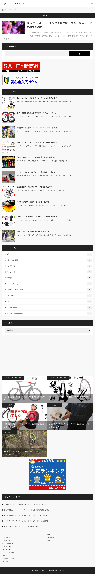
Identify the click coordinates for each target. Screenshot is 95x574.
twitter (49, 541)
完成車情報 (48, 277)
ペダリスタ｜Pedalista (46, 570)
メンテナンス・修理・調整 (48, 289)
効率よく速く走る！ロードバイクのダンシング (33, 231)
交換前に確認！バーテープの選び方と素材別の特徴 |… (36, 157)
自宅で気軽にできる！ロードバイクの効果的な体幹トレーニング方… (27, 526)
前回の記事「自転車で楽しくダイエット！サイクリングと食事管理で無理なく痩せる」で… (44, 101)
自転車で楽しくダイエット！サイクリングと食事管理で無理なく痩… (27, 510)
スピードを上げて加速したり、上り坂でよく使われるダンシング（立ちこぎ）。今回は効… (44, 235)
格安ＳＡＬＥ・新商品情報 (48, 313)
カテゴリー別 (6, 546)
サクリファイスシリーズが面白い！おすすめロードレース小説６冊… (27, 521)
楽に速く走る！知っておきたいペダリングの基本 (34, 187)
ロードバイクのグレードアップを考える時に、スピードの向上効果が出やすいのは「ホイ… (44, 116)
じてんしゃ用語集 (8, 552)
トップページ (6, 538)
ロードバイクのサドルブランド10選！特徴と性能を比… (37, 172)
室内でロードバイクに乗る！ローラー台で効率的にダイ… (38, 98)
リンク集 (5, 561)
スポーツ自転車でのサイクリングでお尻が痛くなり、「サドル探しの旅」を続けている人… (44, 175)
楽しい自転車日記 (48, 307)
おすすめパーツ (48, 271)
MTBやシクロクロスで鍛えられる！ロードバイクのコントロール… (26, 504)
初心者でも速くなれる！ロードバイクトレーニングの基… (38, 128)
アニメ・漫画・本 (48, 295)
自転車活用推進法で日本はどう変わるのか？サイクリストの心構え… (27, 515)
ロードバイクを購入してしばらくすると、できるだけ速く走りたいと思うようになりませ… (44, 131)
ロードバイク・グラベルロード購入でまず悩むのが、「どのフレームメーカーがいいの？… (44, 146)
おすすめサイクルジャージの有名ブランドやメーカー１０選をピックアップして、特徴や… (44, 220)
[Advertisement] (47, 355)
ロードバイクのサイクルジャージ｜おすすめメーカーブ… (38, 217)
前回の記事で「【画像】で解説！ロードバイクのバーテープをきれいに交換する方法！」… (44, 161)
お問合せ (5, 555)
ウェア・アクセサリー (48, 283)
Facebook (51, 538)
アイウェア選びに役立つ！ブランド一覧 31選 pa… (36, 202)
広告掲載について (8, 558)
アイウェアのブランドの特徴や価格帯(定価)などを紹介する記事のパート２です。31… (43, 205)
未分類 (48, 254)
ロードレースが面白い (48, 260)
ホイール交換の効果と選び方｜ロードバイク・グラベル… (38, 113)
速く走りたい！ (48, 266)
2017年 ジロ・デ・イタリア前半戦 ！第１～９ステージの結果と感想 (59, 25)
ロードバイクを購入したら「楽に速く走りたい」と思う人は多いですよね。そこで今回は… (44, 190)
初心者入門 (48, 301)
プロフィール (6, 549)
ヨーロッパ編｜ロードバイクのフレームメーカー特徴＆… (38, 143)
